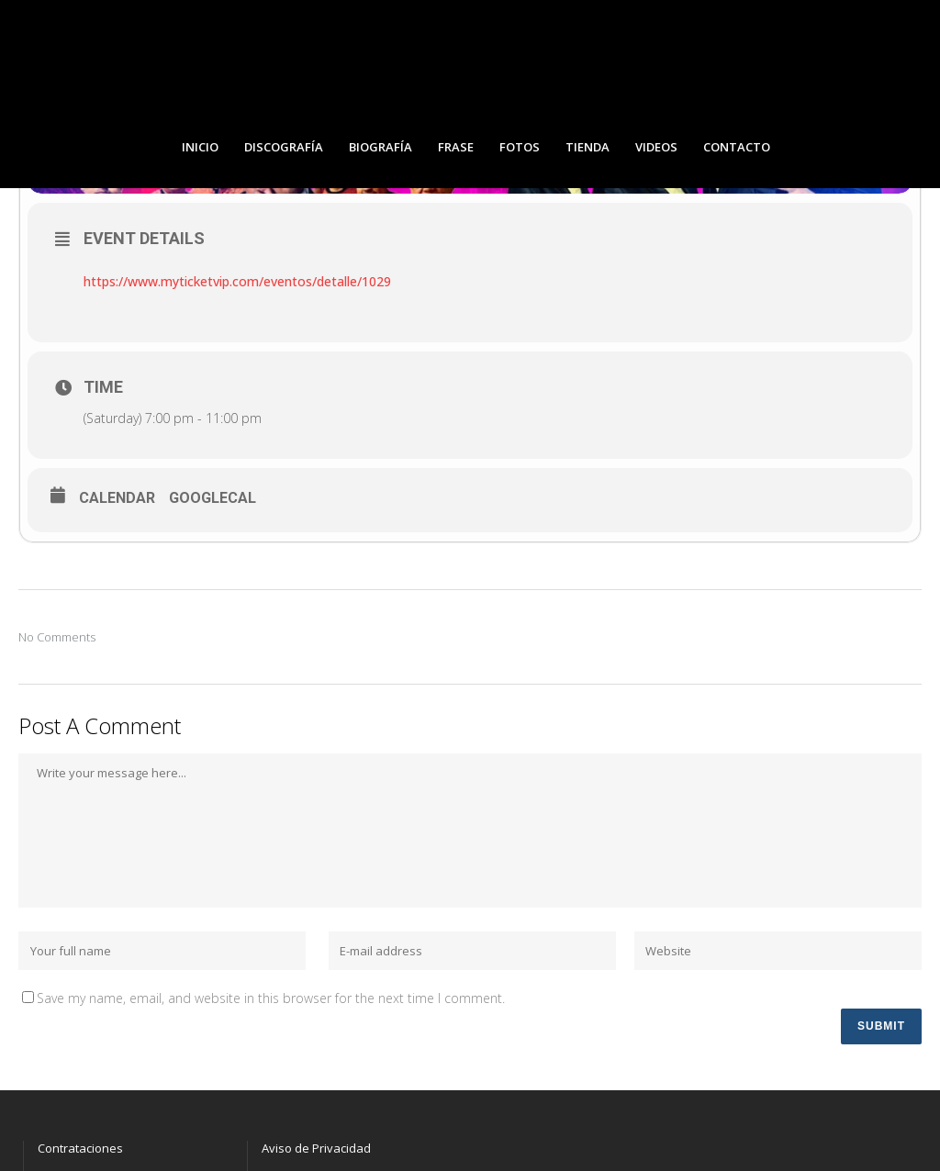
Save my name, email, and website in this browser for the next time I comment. (271, 998)
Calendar (117, 498)
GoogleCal (212, 498)
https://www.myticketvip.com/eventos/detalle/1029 (237, 281)
